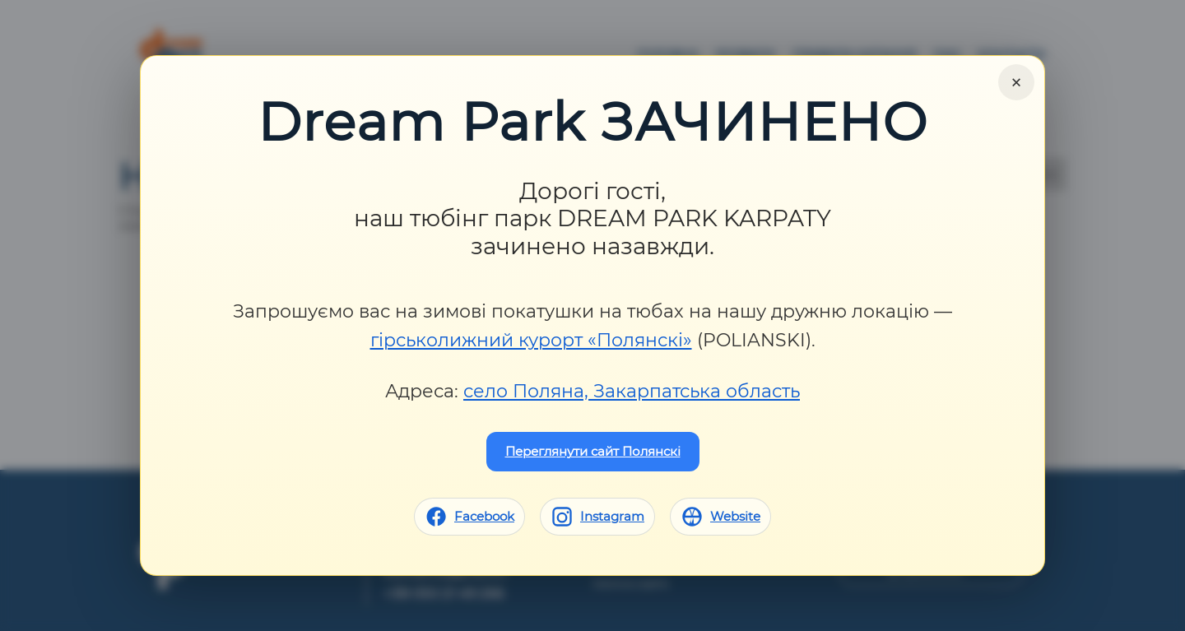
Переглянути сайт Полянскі (593, 451)
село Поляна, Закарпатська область (631, 391)
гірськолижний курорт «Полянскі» (531, 340)
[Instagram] (597, 517)
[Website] (720, 517)
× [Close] (1016, 82)
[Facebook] (469, 517)
